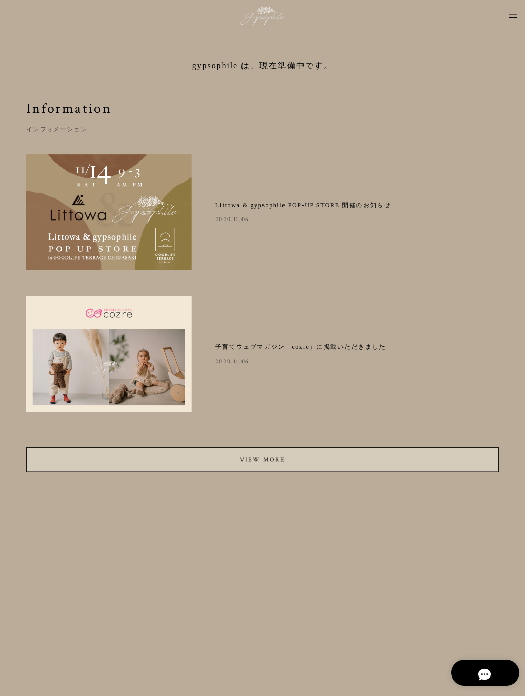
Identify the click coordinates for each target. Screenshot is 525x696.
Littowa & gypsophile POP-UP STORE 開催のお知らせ (303, 205)
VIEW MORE (262, 462)
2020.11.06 (232, 219)
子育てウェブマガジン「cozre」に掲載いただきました (300, 346)
